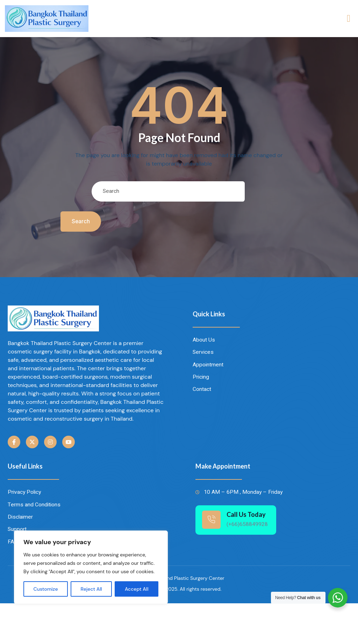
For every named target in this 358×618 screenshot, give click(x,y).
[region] (91, 567)
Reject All (91, 589)
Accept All (137, 589)
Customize (46, 589)
